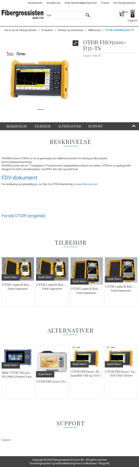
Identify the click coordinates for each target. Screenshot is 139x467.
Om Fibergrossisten (124, 2)
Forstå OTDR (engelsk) (24, 215)
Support (6, 439)
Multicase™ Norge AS (98, 463)
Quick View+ (11, 277)
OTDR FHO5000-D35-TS (119, 30)
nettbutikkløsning (65, 463)
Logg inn (132, 20)
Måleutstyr (94, 30)
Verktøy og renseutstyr (71, 30)
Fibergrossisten (28, 30)
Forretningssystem (40, 463)
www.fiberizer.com (87, 184)
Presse (105, 2)
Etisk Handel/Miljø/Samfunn (81, 2)
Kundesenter (35, 2)
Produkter (47, 30)
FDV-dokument (19, 177)
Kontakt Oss (54, 2)
